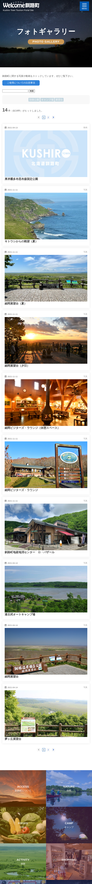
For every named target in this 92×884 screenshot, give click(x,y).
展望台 (59, 99)
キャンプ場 (47, 99)
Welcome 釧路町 (21, 5)
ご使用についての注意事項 (21, 82)
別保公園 (34, 99)
